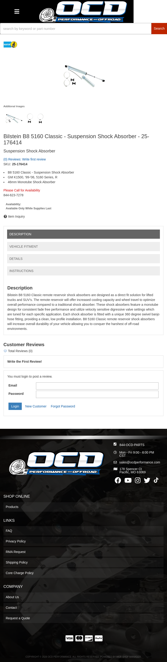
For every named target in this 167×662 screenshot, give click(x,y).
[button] (83, 28)
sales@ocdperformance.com (139, 462)
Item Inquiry (16, 216)
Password (16, 394)
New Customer (36, 406)
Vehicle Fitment (23, 246)
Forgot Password (63, 406)
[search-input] (75, 28)
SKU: (7, 164)
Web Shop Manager (128, 657)
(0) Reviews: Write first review (24, 159)
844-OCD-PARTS (131, 445)
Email (12, 385)
